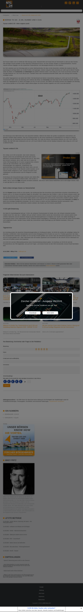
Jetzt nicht (50, 313)
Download (32, 313)
